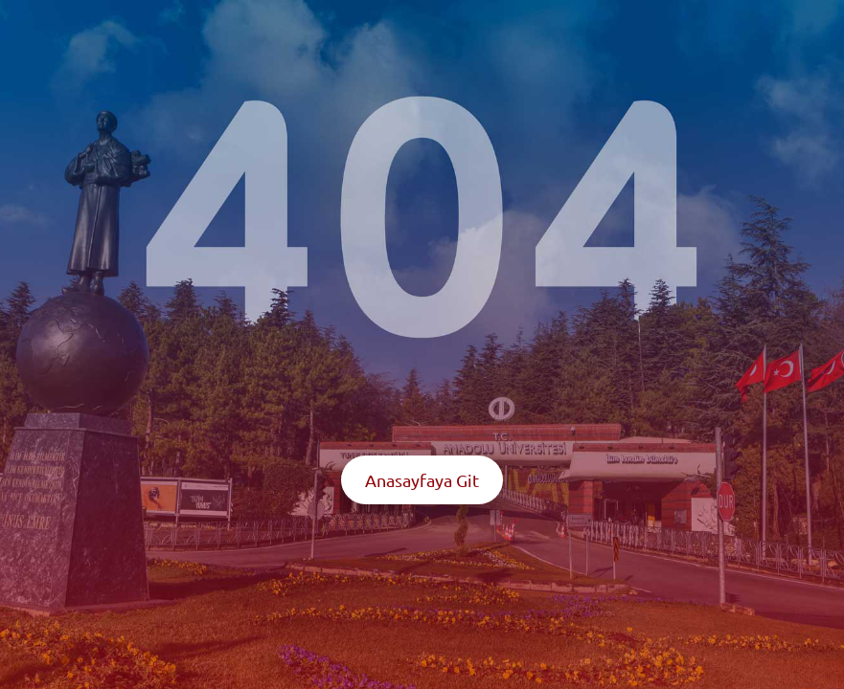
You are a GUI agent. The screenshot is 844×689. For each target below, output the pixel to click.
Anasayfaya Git (422, 480)
